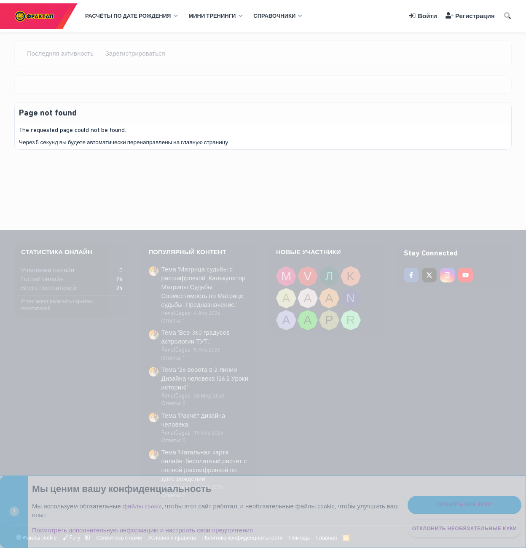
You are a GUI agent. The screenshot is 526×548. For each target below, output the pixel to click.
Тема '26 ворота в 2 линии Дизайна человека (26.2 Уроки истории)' (205, 378)
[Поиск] (507, 16)
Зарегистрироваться (135, 53)
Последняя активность (60, 53)
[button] (130, 16)
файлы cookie (142, 506)
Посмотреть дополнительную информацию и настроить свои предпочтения (142, 530)
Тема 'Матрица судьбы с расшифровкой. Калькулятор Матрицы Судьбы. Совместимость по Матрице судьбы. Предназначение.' (203, 287)
